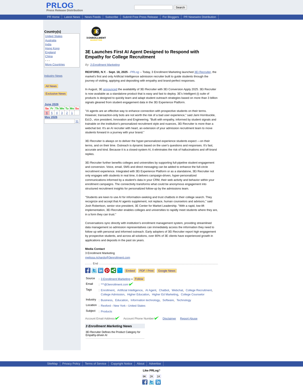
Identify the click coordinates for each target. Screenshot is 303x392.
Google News (166, 270)
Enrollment (108, 290)
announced (110, 89)
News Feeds (93, 17)
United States (53, 36)
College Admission (113, 294)
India (48, 44)
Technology (183, 300)
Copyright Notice (121, 363)
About (140, 363)
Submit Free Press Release (140, 17)
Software (168, 300)
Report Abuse (189, 318)
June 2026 (52, 104)
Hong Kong (52, 48)
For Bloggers (171, 17)
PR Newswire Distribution (200, 17)
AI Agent (150, 290)
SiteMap (52, 363)
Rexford (106, 305)
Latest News (72, 17)
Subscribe (111, 17)
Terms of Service (95, 363)
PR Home (53, 17)
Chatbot (164, 290)
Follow (139, 279)
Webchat (177, 290)
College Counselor (193, 294)
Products (106, 311)
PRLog (134, 72)
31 (77, 121)
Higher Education (138, 294)
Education (121, 300)
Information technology (145, 300)
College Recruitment (199, 290)
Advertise (155, 363)
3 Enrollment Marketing (105, 64)
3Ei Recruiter (202, 72)
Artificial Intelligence (130, 290)
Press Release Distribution (64, 8)
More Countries (55, 64)
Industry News (53, 75)
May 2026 (51, 117)
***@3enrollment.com (114, 284)
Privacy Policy (71, 363)
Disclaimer (169, 318)
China (49, 56)
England (50, 52)
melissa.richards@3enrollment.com (107, 257)
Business (107, 300)
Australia (50, 40)
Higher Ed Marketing (165, 294)
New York (119, 305)
